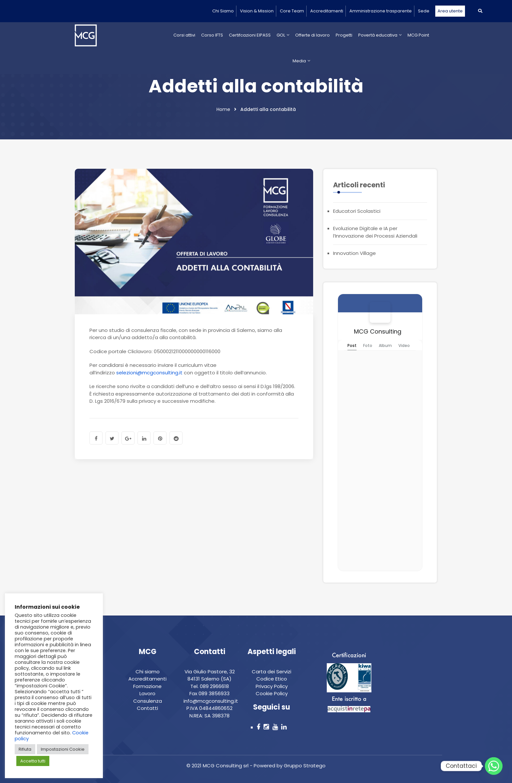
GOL (281, 35)
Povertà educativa (377, 35)
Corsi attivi (184, 35)
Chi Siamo (223, 11)
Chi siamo (148, 671)
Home (223, 109)
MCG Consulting (377, 331)
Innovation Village (354, 253)
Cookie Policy (272, 693)
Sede (423, 11)
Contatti (147, 708)
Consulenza (147, 700)
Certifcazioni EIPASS (250, 35)
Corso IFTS (212, 35)
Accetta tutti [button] (32, 761)
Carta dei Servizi (271, 671)
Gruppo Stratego (304, 765)
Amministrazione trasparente (380, 11)
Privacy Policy (272, 686)
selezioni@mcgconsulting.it (149, 372)
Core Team (292, 11)
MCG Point (418, 35)
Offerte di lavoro (312, 35)
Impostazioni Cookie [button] (63, 749)
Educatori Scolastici (356, 211)
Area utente (450, 11)
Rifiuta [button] (25, 749)
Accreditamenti (326, 11)
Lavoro (147, 693)
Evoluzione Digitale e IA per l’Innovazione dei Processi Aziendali (375, 232)
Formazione (147, 686)
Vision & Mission (257, 11)
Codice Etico (271, 678)
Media (299, 61)
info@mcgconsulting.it (211, 700)
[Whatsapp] (494, 766)
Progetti (344, 35)
